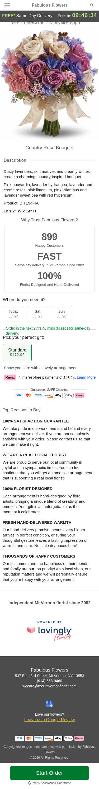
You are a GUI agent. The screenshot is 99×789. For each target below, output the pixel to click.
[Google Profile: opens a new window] (49, 703)
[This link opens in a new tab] (50, 630)
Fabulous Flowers (50, 5)
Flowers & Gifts (34, 23)
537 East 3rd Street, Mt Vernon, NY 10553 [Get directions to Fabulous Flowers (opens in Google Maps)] (49, 676)
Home (15, 23)
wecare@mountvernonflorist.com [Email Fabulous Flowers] (49, 686)
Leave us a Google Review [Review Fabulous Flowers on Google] (49, 719)
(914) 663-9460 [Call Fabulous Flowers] (49, 681)
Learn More (86, 378)
